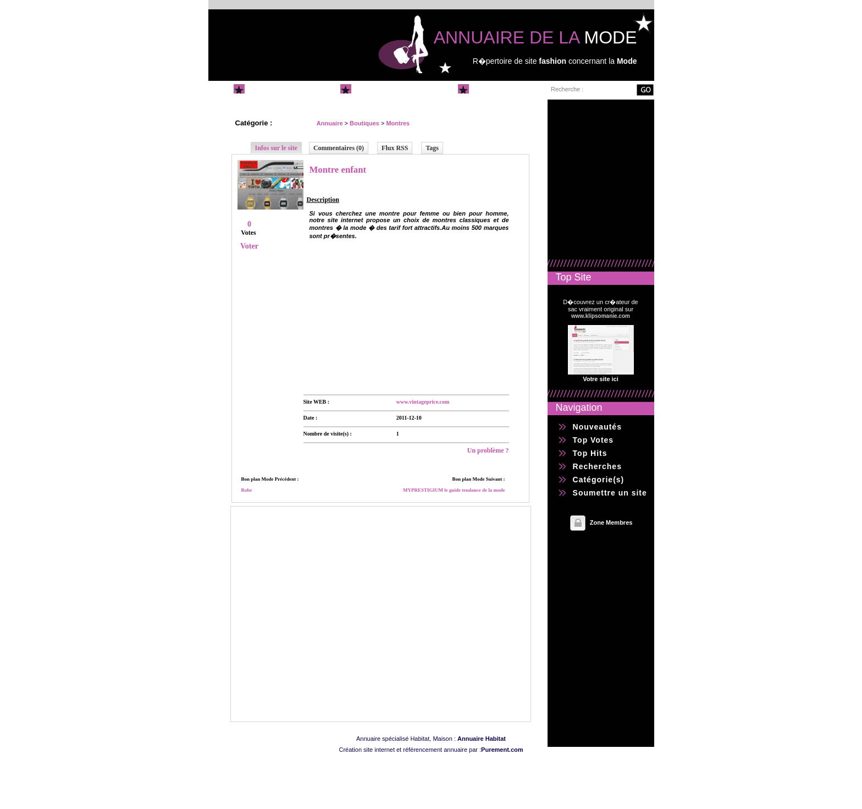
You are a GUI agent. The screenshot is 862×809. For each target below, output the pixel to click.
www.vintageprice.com (423, 402)
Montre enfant (338, 169)
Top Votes (593, 440)
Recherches (597, 466)
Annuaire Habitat (481, 738)
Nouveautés (597, 426)
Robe (246, 490)
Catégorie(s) (599, 479)
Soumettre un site (393, 88)
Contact (489, 88)
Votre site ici (600, 379)
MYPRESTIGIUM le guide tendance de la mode (454, 490)
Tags (432, 148)
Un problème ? (488, 450)
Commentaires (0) (338, 148)
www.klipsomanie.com (600, 316)
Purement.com (502, 749)
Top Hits (590, 453)
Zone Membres (611, 522)
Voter (249, 246)
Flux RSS (395, 148)
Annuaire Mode (281, 88)
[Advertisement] (385, 314)
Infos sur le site (276, 148)
